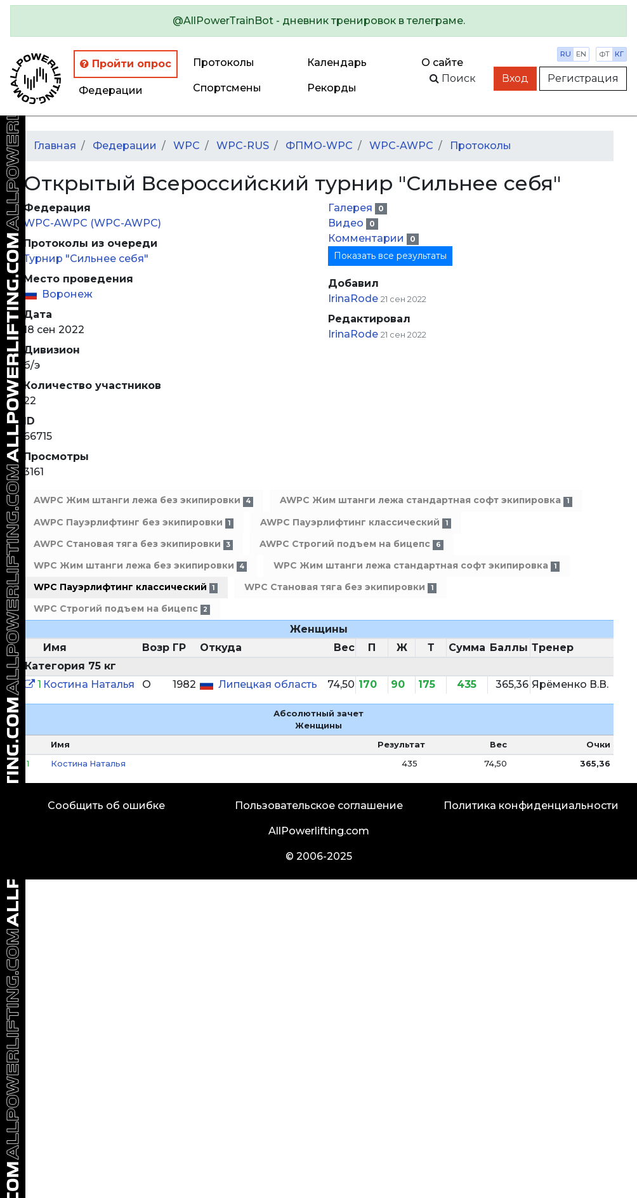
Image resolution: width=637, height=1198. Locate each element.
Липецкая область (267, 684)
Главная (55, 146)
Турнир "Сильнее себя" (85, 259)
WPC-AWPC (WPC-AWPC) (92, 223)
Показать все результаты (390, 255)
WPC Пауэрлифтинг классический (126, 587)
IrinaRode (353, 299)
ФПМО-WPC (319, 146)
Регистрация (583, 78)
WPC (186, 146)
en (581, 53)
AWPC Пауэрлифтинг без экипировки (133, 523)
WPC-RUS (242, 146)
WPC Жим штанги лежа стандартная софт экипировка (416, 566)
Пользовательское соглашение (319, 806)
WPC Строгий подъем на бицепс (122, 609)
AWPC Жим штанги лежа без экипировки (143, 500)
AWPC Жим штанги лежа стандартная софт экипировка (426, 500)
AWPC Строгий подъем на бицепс (351, 544)
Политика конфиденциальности (531, 806)
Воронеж (67, 294)
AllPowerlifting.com (318, 831)
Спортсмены (227, 88)
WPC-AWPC (401, 146)
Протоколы (223, 62)
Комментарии (367, 238)
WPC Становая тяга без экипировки (340, 587)
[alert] (318, 21)
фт (604, 53)
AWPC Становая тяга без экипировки (133, 544)
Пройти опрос (125, 64)
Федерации (111, 90)
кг (619, 53)
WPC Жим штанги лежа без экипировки (140, 566)
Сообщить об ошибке (106, 806)
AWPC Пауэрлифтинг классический (355, 523)
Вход (515, 78)
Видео (347, 223)
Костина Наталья (89, 684)
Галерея (351, 208)
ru (565, 53)
